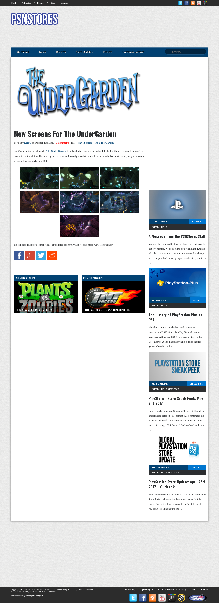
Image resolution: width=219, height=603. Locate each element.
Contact (64, 3)
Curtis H (155, 467)
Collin (154, 300)
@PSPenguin (37, 596)
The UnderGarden (104, 142)
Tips (53, 3)
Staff (13, 3)
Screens (88, 142)
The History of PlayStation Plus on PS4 (175, 317)
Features (163, 226)
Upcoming (145, 589)
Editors (154, 221)
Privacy (41, 3)
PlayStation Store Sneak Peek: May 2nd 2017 (176, 401)
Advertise (26, 3)
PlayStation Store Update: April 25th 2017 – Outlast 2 (177, 484)
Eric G (27, 142)
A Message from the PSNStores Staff (177, 236)
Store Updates (173, 389)
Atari (79, 142)
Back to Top (129, 589)
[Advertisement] (133, 19)
